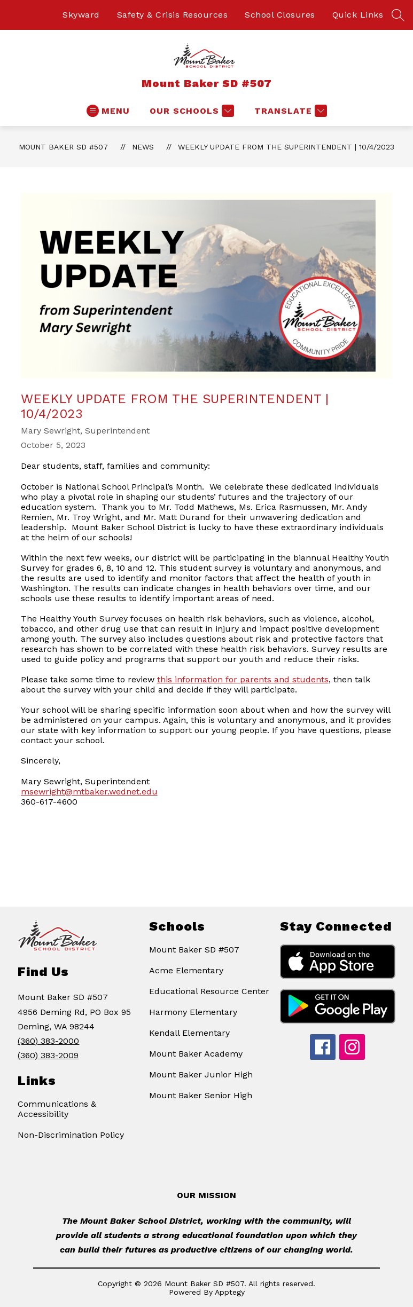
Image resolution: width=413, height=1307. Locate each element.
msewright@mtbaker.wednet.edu (89, 791)
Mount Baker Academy (196, 1054)
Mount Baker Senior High (200, 1095)
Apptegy (230, 1292)
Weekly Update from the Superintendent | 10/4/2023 (286, 147)
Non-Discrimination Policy (71, 1135)
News (143, 147)
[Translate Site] (289, 110)
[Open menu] (108, 110)
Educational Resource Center (209, 991)
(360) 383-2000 (48, 1041)
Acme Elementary (186, 970)
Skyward (81, 15)
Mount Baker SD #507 (63, 147)
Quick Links (358, 15)
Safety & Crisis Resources (172, 15)
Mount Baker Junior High (201, 1074)
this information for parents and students (243, 679)
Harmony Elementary (193, 1012)
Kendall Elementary (189, 1033)
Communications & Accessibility (57, 1109)
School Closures (280, 15)
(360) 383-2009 (48, 1055)
